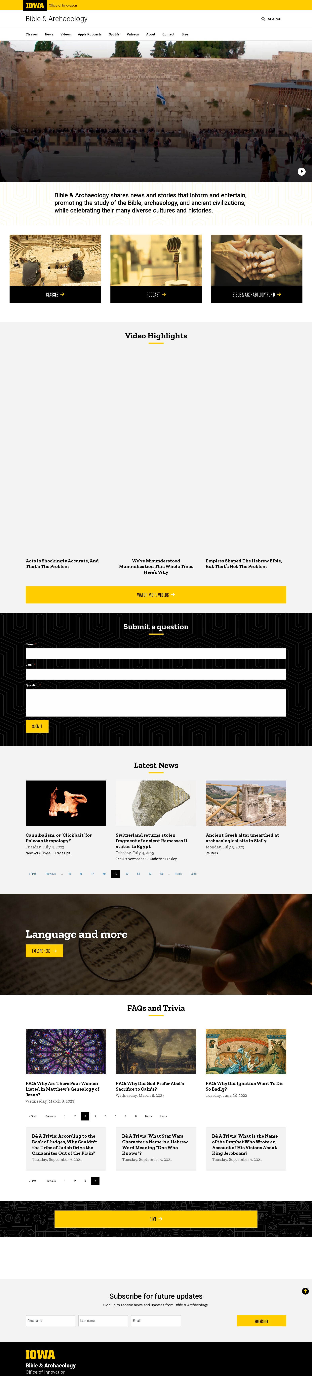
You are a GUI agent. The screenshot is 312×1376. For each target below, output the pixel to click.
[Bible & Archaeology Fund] (256, 260)
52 (151, 873)
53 (163, 873)
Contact (168, 34)
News (49, 34)
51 (140, 873)
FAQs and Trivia (156, 1008)
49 (117, 875)
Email (29, 665)
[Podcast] (156, 260)
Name (30, 644)
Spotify (114, 34)
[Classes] (55, 260)
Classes (32, 34)
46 (82, 873)
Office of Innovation (63, 5)
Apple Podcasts (90, 34)
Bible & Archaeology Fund (257, 294)
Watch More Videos (156, 594)
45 (71, 873)
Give (184, 34)
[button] (271, 19)
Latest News (156, 765)
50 (128, 873)
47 (94, 873)
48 (105, 873)
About (150, 34)
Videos (65, 34)
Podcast (156, 294)
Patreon (133, 34)
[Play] (302, 172)
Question (32, 685)
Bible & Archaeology (57, 18)
